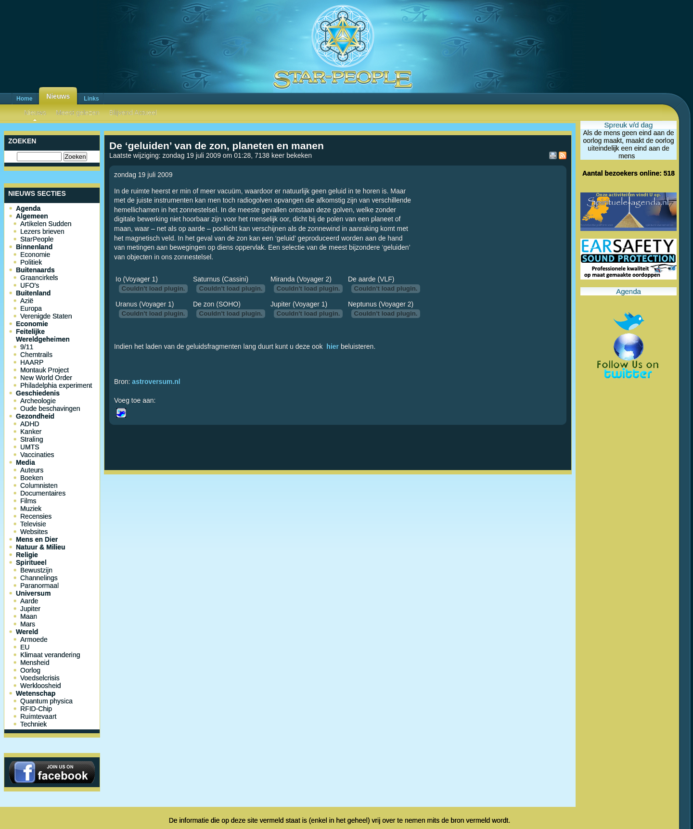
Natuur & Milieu (40, 547)
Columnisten (39, 485)
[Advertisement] (337, 510)
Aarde (29, 601)
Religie (27, 555)
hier (332, 346)
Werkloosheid (40, 685)
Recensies (35, 516)
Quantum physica (46, 701)
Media (25, 462)
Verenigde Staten (46, 316)
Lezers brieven (42, 231)
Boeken (31, 478)
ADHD (29, 424)
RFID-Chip (36, 709)
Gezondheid (35, 416)
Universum (33, 593)
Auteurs (31, 470)
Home (24, 98)
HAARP (31, 362)
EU (24, 647)
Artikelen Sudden (46, 224)
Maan (28, 616)
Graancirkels (39, 277)
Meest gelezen (78, 112)
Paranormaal (39, 585)
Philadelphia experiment (56, 385)
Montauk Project (44, 370)
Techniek (33, 724)
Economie (35, 254)
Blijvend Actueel (133, 112)
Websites (34, 532)
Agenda (28, 208)
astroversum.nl (156, 381)
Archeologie (38, 401)
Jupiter (30, 608)
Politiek (31, 262)
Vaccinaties (37, 455)
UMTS (29, 447)
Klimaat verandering (50, 655)
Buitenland (33, 293)
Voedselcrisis (40, 678)
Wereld (27, 632)
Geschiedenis (38, 393)
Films (28, 501)
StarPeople (36, 239)
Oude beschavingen (50, 408)
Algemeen (32, 216)
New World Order (46, 378)
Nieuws (58, 96)
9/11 (26, 347)
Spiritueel (31, 562)
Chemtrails (36, 354)
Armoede (34, 639)
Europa (31, 308)
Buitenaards (35, 270)
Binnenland (34, 247)
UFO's (29, 285)
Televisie (33, 524)
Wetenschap (35, 693)
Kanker (30, 431)
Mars (27, 624)
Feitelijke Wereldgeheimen (43, 335)
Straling (31, 439)
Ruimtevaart (38, 716)
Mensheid (35, 662)
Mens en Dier (37, 539)
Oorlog (30, 670)
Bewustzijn (36, 570)
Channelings (39, 578)
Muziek (30, 508)
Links (91, 98)
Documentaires (42, 493)
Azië (26, 301)
